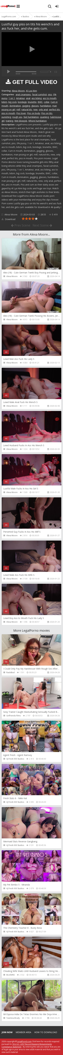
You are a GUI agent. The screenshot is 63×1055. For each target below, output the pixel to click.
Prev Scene (20, 225)
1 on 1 (12, 98)
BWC (40, 101)
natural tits (26, 109)
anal (28, 98)
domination (15, 105)
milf (18, 109)
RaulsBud (10, 672)
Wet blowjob (20, 120)
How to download (45, 1032)
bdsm (4, 101)
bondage (22, 101)
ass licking (37, 98)
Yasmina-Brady (13, 1018)
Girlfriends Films (13, 715)
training (9, 120)
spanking (44, 117)
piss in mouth (8, 113)
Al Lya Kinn (31, 90)
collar (46, 101)
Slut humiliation (31, 117)
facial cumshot (39, 94)
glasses (35, 105)
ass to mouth (49, 98)
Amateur (20, 98)
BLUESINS (10, 974)
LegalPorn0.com (24, 1041)
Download (8, 219)
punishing (6, 117)
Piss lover (21, 113)
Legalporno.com (8, 6)
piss (50, 94)
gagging (26, 105)
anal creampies (23, 94)
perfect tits (54, 109)
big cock (12, 101)
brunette (32, 101)
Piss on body (33, 113)
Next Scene (42, 225)
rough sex (17, 117)
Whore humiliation (37, 120)
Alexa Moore (18, 90)
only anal (43, 109)
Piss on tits (46, 113)
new (35, 109)
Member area (23, 1032)
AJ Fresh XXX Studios (15, 758)
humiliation (45, 105)
